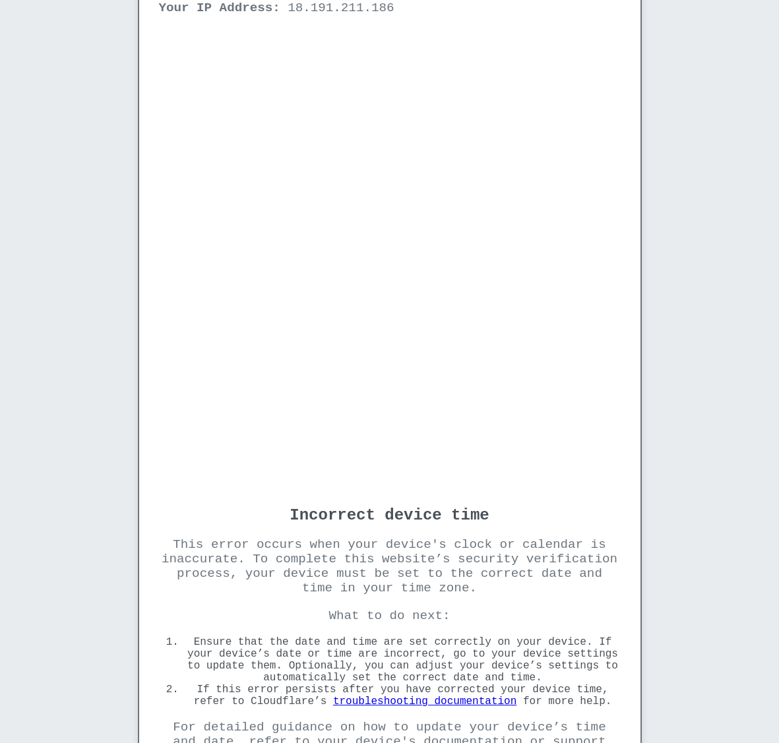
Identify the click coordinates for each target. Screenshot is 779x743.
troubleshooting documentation (424, 701)
